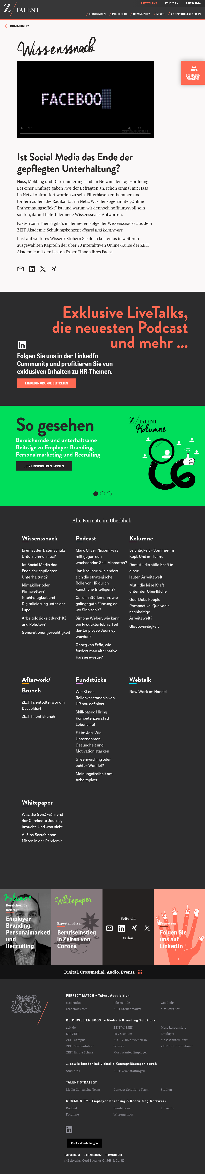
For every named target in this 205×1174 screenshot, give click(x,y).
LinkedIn (167, 1108)
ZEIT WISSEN (123, 1027)
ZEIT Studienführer (80, 1046)
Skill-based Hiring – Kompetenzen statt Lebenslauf (93, 718)
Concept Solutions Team (131, 1089)
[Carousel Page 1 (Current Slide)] (95, 493)
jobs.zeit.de (122, 1002)
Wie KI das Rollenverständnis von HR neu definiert (95, 697)
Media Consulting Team (83, 1089)
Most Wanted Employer (130, 1052)
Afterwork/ (36, 679)
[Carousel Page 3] (109, 493)
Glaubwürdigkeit (145, 626)
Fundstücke (91, 679)
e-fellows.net (170, 1009)
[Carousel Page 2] (102, 493)
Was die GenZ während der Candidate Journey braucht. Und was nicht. (43, 820)
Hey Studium (123, 1033)
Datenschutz (92, 1155)
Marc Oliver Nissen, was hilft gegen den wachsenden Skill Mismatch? (101, 556)
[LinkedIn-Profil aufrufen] (69, 1131)
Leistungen (97, 14)
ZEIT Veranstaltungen (129, 1071)
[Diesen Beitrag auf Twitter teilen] (147, 928)
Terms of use (114, 1155)
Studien (166, 1089)
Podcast (86, 538)
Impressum (72, 1155)
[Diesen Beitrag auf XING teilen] (135, 928)
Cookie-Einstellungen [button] (84, 1143)
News (160, 14)
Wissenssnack (39, 538)
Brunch (31, 690)
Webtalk (140, 679)
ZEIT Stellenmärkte (128, 1009)
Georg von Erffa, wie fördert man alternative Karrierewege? (96, 651)
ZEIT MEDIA (193, 3)
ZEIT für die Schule (79, 1052)
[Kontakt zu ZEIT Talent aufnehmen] (194, 74)
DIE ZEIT (72, 1033)
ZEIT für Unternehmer (177, 1046)
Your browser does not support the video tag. (85, 99)
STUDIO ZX (172, 3)
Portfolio (119, 14)
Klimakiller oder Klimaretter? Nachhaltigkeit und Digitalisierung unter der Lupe (43, 597)
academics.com (76, 1009)
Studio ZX (73, 1071)
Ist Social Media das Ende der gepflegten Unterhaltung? (39, 570)
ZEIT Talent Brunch (38, 716)
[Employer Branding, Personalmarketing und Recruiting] (25, 927)
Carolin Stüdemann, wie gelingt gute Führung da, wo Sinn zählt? (97, 603)
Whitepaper (37, 802)
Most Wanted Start (174, 1040)
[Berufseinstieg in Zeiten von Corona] (76, 927)
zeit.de (71, 1027)
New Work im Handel (148, 691)
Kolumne (141, 538)
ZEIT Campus (75, 1040)
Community (141, 14)
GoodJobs (167, 1002)
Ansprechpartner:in (186, 14)
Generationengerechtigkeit (46, 632)
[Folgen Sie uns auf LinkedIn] (179, 927)
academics (73, 1002)
